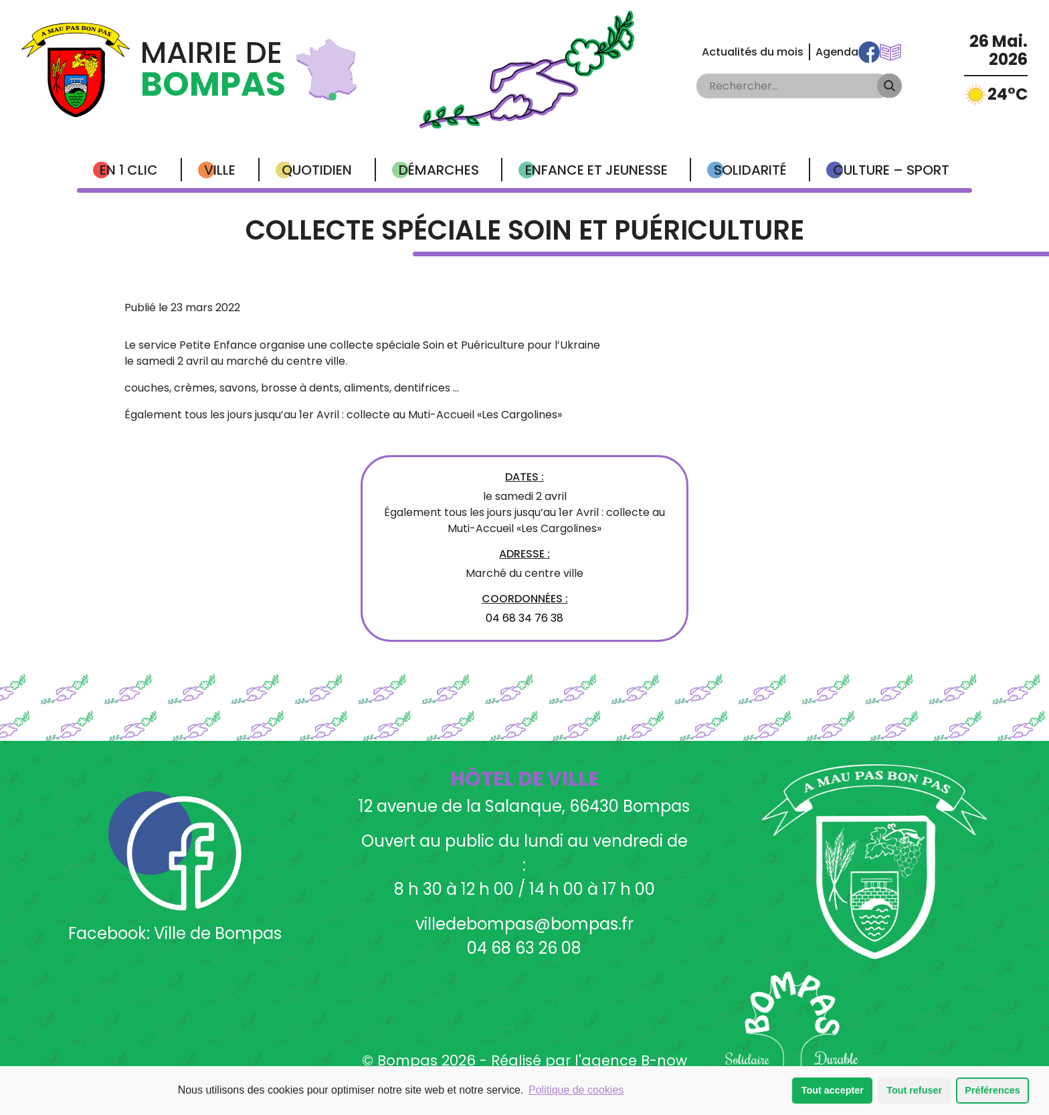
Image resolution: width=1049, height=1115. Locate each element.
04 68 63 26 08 (524, 948)
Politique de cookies (576, 1090)
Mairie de (213, 70)
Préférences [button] (992, 1090)
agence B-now (634, 1060)
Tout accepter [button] (832, 1090)
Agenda (837, 52)
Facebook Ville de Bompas (869, 52)
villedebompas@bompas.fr (524, 924)
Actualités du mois (752, 52)
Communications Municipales (890, 52)
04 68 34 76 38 (524, 618)
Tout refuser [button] (914, 1090)
